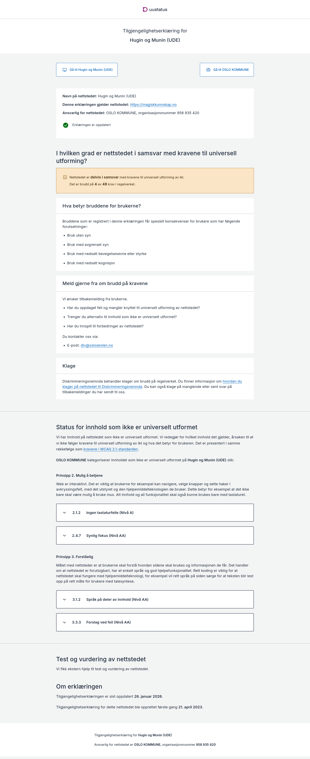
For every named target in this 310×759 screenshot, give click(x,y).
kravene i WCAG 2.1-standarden (111, 449)
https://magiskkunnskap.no (153, 104)
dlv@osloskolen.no (97, 345)
